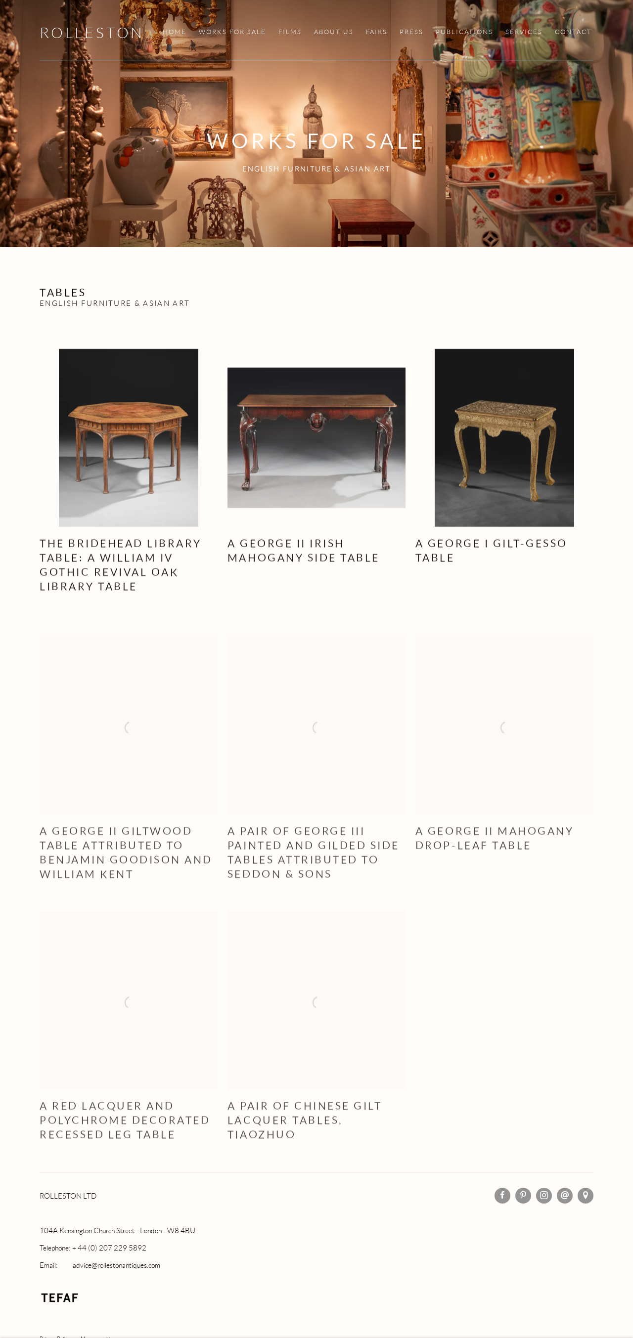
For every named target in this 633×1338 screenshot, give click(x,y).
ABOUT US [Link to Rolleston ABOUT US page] (334, 32)
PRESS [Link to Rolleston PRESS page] (411, 32)
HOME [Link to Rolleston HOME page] (174, 32)
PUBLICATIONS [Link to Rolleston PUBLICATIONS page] (464, 32)
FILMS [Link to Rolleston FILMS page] (290, 32)
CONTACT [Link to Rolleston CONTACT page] (573, 32)
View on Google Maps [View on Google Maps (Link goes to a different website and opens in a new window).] (585, 1196)
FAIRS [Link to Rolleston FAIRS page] (376, 32)
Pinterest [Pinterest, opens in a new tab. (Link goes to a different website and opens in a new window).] (523, 1196)
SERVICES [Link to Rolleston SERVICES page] (524, 32)
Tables (63, 293)
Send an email (565, 1196)
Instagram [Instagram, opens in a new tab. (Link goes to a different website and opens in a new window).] (544, 1196)
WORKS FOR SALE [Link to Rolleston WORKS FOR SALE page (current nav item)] (232, 32)
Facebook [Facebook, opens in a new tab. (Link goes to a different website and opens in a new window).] (502, 1196)
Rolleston (92, 33)
